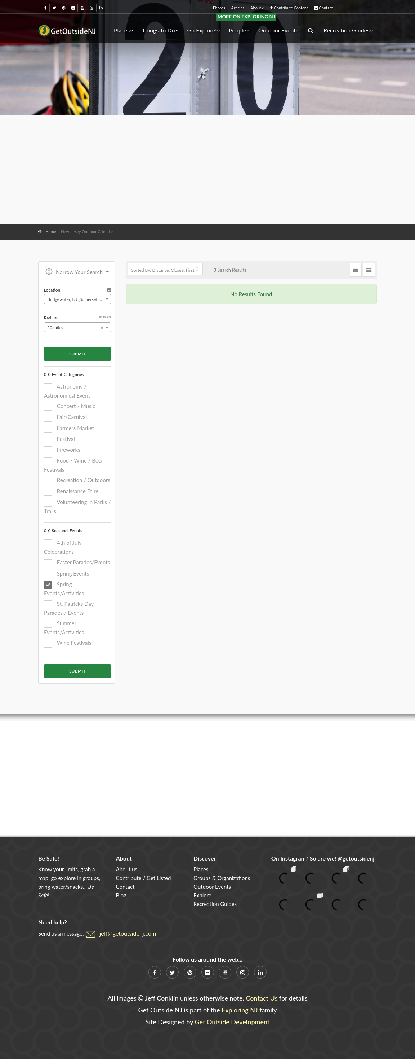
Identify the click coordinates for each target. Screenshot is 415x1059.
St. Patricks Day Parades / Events (69, 608)
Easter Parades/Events (77, 563)
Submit (77, 353)
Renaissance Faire (71, 492)
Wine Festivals (67, 643)
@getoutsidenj (356, 858)
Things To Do (160, 30)
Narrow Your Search (77, 271)
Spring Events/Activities (64, 588)
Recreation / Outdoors (77, 481)
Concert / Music (69, 407)
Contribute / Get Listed (143, 878)
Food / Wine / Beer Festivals (73, 465)
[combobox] (77, 299)
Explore (202, 895)
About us (126, 869)
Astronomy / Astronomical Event (67, 391)
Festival (59, 439)
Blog (121, 895)
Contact (323, 7)
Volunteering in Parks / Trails (77, 506)
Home (50, 231)
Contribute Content (289, 7)
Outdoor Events (278, 30)
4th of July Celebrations (62, 547)
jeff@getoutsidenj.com (128, 933)
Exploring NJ (240, 1010)
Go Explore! (203, 30)
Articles (238, 7)
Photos (219, 7)
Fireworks (62, 450)
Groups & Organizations (221, 878)
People (239, 30)
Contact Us (261, 998)
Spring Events (66, 574)
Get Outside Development (232, 1022)
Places (123, 30)
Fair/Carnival (65, 417)
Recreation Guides (348, 30)
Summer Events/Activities (64, 627)
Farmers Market (69, 429)
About (257, 7)
